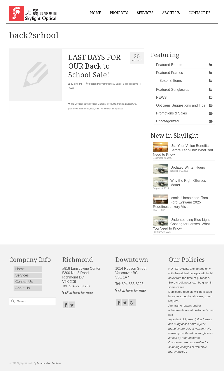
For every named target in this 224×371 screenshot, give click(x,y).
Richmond (84, 108)
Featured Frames (169, 73)
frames (120, 104)
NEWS (161, 97)
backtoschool (90, 104)
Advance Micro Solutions (49, 363)
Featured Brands (169, 65)
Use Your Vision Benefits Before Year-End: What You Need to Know (183, 150)
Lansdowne (130, 104)
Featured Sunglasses (172, 89)
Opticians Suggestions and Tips (180, 105)
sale (92, 108)
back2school (76, 104)
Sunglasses (117, 108)
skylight (78, 83)
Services (145, 13)
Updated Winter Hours (187, 167)
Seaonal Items (130, 83)
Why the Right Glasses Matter (188, 183)
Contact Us (199, 13)
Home (95, 13)
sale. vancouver (103, 108)
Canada (101, 104)
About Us (171, 13)
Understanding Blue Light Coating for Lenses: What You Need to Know (181, 224)
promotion (73, 108)
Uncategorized (167, 121)
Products (119, 13)
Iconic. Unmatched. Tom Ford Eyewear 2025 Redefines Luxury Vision (180, 202)
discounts (111, 104)
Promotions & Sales (111, 83)
